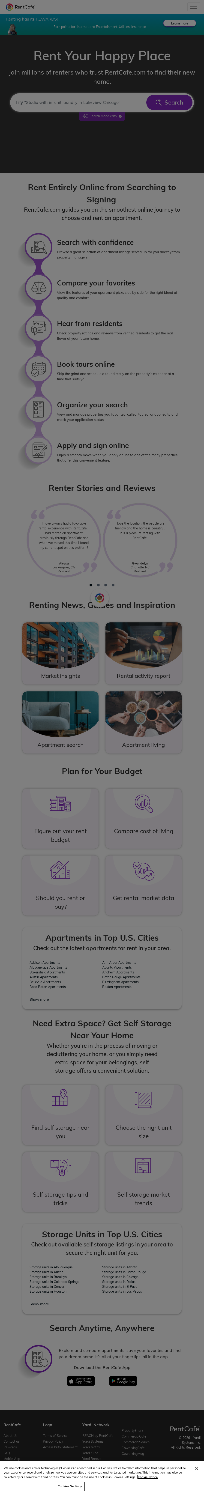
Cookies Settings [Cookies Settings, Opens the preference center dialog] (70, 1486)
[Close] (197, 1469)
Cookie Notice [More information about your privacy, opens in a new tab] (148, 1477)
